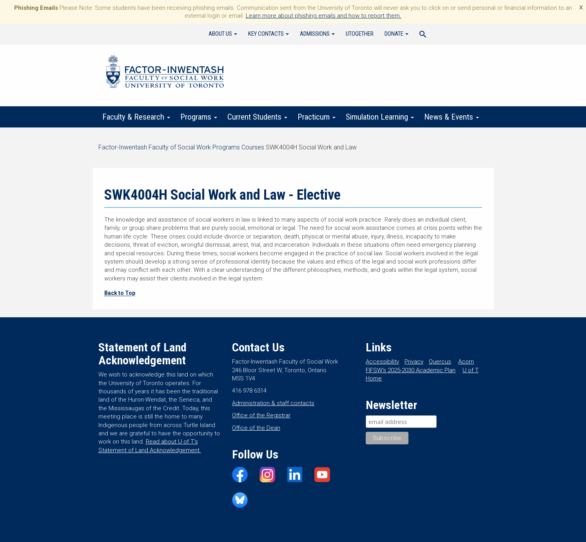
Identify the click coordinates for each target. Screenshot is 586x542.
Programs (198, 117)
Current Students (257, 117)
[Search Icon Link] (423, 35)
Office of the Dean (256, 427)
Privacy (414, 361)
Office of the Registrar (261, 415)
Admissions (317, 33)
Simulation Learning (380, 117)
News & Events (451, 117)
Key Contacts (268, 33)
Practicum (317, 117)
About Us (223, 33)
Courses (252, 147)
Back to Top (119, 293)
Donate (396, 33)
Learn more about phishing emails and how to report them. (323, 15)
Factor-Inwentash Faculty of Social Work (165, 73)
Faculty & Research (136, 117)
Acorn (466, 361)
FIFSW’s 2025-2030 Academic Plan (410, 370)
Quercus (440, 361)
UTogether (360, 33)
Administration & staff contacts (273, 403)
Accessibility (382, 361)
